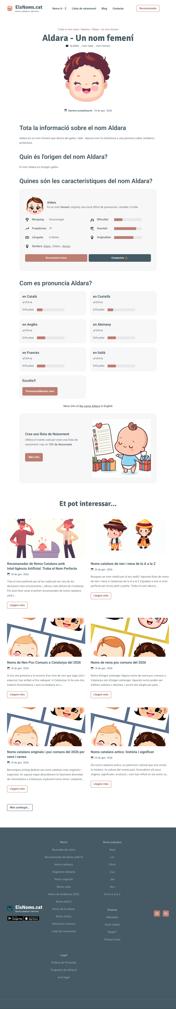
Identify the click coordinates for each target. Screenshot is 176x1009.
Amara (66, 246)
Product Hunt (112, 940)
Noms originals (63, 879)
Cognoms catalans (63, 872)
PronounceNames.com (40, 391)
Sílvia (112, 865)
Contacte (118, 9)
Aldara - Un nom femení (105, 29)
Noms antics (63, 916)
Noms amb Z (64, 902)
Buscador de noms (63, 850)
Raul (112, 850)
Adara (47, 246)
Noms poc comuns (63, 924)
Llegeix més (17, 605)
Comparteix (119, 258)
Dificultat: (28, 310)
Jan (112, 879)
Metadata (112, 917)
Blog (104, 9)
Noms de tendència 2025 (63, 894)
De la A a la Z (112, 894)
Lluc (112, 872)
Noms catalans (63, 865)
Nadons (85, 29)
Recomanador (157, 8)
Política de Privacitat (63, 963)
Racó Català (112, 925)
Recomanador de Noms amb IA (64, 857)
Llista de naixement (64, 931)
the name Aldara (89, 406)
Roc (112, 887)
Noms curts (64, 887)
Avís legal (64, 977)
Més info (34, 457)
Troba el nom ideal (68, 29)
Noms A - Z (59, 9)
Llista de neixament (84, 9)
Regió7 (112, 932)
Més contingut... (20, 807)
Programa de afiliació (64, 970)
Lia (112, 857)
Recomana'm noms (56, 258)
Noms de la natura (63, 909)
